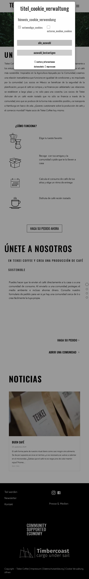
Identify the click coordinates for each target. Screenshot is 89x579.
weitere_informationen (44, 61)
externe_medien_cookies (59, 29)
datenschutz (39, 66)
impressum (50, 66)
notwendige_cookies (30, 27)
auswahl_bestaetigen (44, 53)
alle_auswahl (44, 43)
